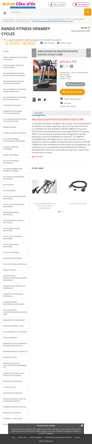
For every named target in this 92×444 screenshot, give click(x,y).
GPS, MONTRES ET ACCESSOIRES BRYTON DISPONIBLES (14, 98)
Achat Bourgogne (8, 19)
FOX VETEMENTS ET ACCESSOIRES (15, 332)
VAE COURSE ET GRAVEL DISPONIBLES (11, 229)
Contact (77, 437)
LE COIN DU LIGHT (9, 387)
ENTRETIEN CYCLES (10, 357)
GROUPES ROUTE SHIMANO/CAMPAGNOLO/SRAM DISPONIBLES (15, 278)
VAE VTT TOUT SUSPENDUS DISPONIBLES (12, 237)
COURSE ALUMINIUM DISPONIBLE (10, 148)
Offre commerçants (46, 441)
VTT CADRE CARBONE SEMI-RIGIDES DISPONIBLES (13, 170)
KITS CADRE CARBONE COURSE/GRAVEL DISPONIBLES (14, 140)
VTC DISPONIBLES (9, 190)
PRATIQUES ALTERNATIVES (12, 381)
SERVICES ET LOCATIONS (12, 413)
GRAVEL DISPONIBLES (11, 155)
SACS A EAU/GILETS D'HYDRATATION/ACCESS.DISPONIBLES (15, 312)
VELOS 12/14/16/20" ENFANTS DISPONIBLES (13, 205)
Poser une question (76, 84)
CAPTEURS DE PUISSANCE (12, 105)
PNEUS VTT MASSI (9, 270)
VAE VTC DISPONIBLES (11, 252)
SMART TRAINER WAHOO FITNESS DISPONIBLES (15, 58)
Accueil (6, 51)
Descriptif (39, 113)
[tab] (34, 100)
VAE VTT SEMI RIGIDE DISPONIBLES (10, 245)
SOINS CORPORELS (10, 338)
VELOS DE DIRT (8, 185)
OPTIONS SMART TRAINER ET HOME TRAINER (13, 66)
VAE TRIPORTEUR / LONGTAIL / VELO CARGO (14, 221)
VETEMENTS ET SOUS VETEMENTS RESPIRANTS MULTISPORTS (15, 344)
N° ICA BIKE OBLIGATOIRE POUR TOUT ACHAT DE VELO (14, 120)
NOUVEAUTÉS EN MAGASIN (13, 393)
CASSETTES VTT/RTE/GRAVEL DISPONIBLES (13, 295)
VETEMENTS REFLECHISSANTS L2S (15, 351)
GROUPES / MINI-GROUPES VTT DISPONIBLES (14, 287)
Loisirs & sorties (34, 19)
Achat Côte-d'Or (21, 19)
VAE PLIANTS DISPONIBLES (12, 258)
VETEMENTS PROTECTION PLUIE (14, 407)
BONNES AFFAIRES (9, 127)
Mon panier (83, 4)
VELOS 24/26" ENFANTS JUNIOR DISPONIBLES (14, 197)
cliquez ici (50, 433)
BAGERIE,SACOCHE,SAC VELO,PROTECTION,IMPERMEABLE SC (15, 365)
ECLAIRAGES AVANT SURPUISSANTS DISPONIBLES (13, 303)
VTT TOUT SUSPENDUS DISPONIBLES (11, 162)
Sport (43, 19)
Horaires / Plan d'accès (12, 418)
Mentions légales (35, 437)
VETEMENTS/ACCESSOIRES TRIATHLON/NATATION (12, 112)
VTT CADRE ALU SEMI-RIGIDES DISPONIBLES (13, 178)
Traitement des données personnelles (58, 437)
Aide (13, 437)
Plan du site (22, 437)
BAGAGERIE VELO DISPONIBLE (14, 320)
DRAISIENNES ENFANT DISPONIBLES (11, 213)
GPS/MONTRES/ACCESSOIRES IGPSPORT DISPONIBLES (13, 82)
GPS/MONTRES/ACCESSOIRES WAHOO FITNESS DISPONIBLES (14, 74)
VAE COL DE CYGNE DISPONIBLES (15, 264)
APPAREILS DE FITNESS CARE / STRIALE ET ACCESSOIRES (13, 374)
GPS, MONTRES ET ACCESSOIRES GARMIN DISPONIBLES (14, 90)
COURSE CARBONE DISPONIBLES (14, 133)
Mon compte (59, 4)
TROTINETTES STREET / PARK (13, 326)
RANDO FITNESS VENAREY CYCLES (58, 19)
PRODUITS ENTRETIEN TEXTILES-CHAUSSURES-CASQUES (14, 400)
